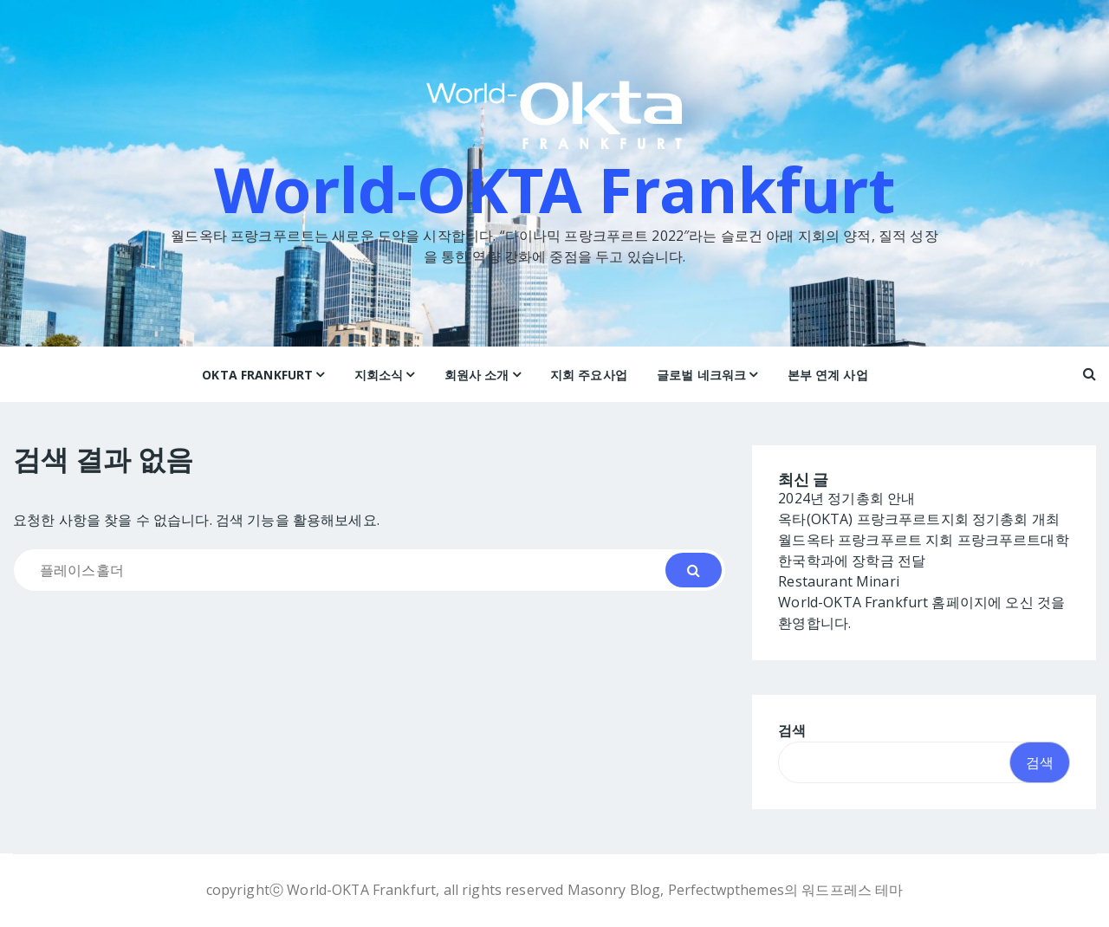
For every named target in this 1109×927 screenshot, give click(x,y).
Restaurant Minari (838, 582)
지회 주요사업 (588, 374)
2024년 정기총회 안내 (846, 499)
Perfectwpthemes (726, 890)
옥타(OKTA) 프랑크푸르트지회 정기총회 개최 (919, 519)
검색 (792, 731)
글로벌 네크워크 (701, 374)
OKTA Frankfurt (257, 374)
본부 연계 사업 (828, 374)
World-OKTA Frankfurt (555, 188)
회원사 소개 (476, 374)
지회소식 (379, 374)
